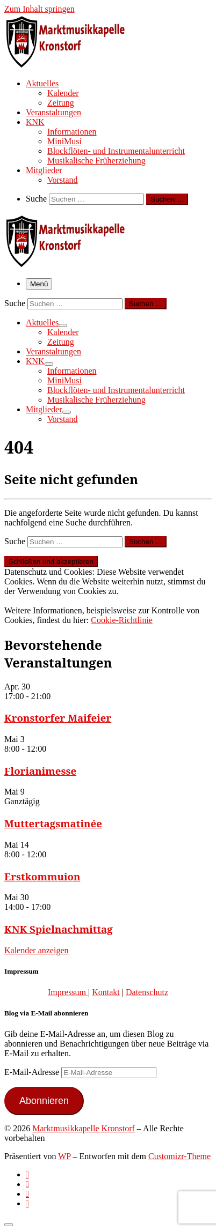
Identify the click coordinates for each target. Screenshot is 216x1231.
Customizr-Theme (179, 1156)
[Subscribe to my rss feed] (27, 1174)
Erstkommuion (42, 876)
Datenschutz (147, 992)
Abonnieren (44, 1100)
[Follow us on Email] (27, 1203)
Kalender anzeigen (36, 950)
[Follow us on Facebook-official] (27, 1184)
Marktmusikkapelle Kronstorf (83, 1128)
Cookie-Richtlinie (122, 620)
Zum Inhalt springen (39, 8)
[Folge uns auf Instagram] (27, 1193)
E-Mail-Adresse (32, 1072)
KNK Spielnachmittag (58, 929)
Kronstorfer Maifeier (57, 717)
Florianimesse (40, 770)
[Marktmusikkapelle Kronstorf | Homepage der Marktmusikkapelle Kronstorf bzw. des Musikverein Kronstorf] (71, 64)
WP (64, 1156)
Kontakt (106, 992)
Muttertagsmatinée (53, 823)
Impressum (68, 992)
